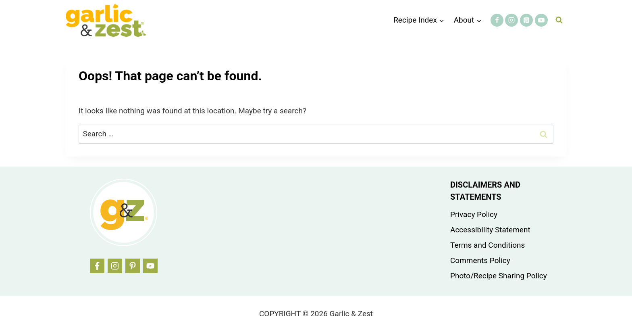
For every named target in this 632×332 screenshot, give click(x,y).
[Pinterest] (526, 20)
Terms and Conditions (487, 245)
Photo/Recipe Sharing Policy (498, 275)
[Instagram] (511, 20)
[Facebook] (497, 20)
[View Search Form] (559, 20)
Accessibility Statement (490, 229)
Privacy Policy (473, 214)
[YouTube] (541, 20)
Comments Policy (480, 260)
